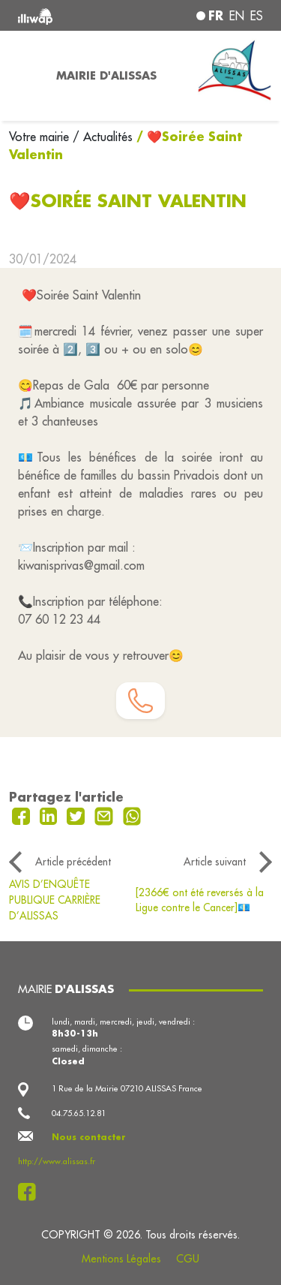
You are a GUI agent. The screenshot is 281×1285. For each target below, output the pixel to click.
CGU (187, 1258)
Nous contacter (89, 1137)
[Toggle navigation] (23, 75)
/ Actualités (103, 136)
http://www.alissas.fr (56, 1161)
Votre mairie (41, 136)
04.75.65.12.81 (79, 1113)
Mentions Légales (121, 1258)
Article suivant (215, 861)
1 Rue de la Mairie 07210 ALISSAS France (127, 1088)
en (236, 15)
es (256, 15)
